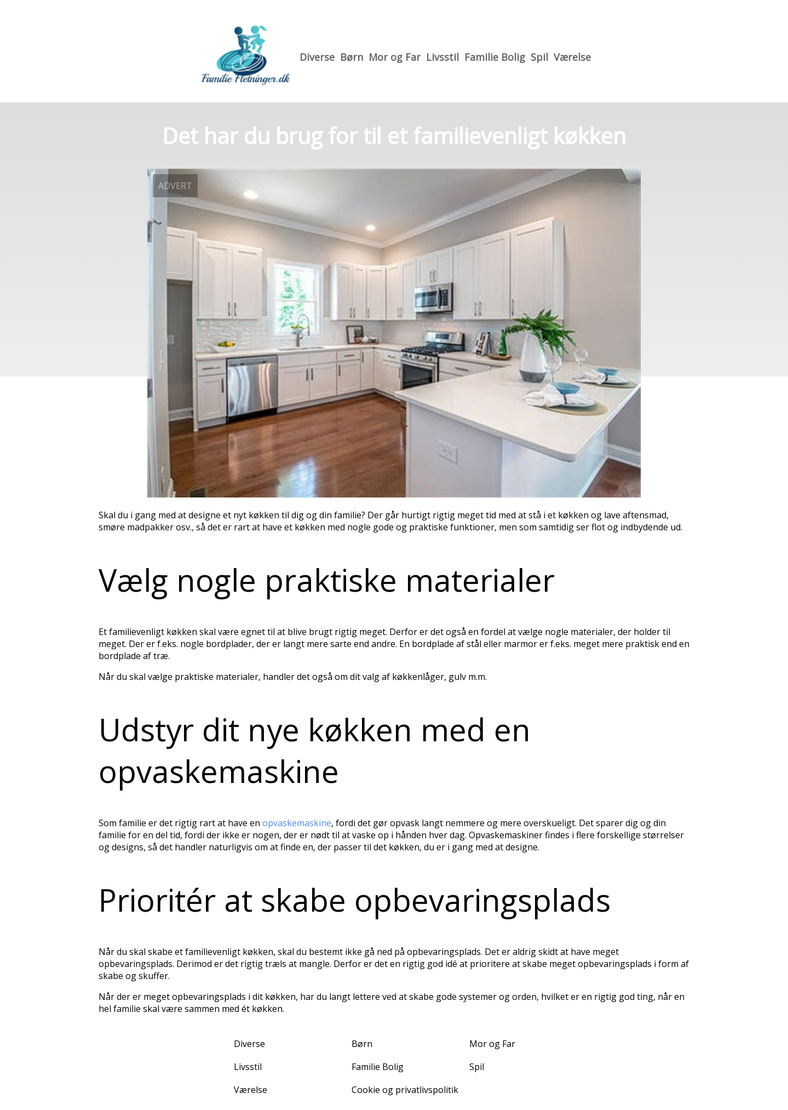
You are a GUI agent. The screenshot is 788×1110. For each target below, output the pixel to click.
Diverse (317, 57)
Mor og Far (395, 57)
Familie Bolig (494, 57)
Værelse (572, 57)
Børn (351, 57)
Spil (539, 57)
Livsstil (442, 57)
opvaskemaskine (296, 823)
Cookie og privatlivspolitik (405, 1090)
